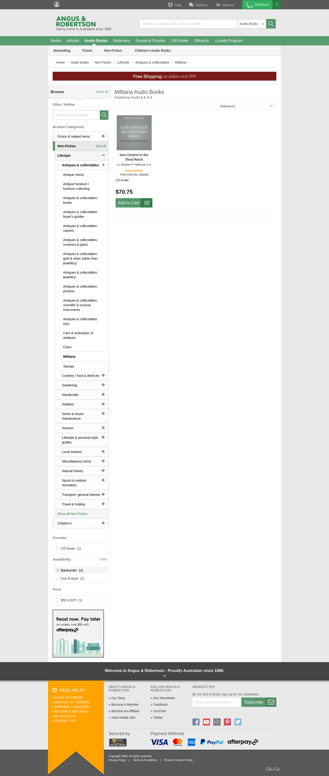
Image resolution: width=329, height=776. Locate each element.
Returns (224, 4)
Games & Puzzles (150, 41)
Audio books (80, 62)
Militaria (180, 62)
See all (101, 146)
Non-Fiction (113, 50)
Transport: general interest (81, 495)
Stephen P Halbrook (133, 164)
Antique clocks (73, 175)
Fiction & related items (74, 136)
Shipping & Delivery (72, 707)
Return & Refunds (71, 711)
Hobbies (68, 404)
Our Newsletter (164, 698)
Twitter (158, 717)
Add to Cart (135, 203)
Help (174, 4)
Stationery (121, 41)
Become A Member (125, 704)
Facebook (160, 704)
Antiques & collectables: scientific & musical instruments (80, 305)
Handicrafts (70, 395)
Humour (68, 428)
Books (56, 41)
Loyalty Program (229, 41)
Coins (67, 347)
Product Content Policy (178, 760)
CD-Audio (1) (68, 548)
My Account (65, 716)
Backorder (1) (69, 570)
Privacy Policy (117, 760)
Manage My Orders (71, 702)
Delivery (198, 4)
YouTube (159, 711)
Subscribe (260, 702)
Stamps (68, 366)
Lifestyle (123, 62)
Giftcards (201, 41)
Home (60, 62)
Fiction (87, 50)
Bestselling (62, 50)
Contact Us (64, 721)
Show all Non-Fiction (72, 514)
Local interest (71, 452)
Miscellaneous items (76, 461)
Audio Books (96, 41)
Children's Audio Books (153, 50)
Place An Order (68, 697)
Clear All (102, 92)
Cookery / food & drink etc (80, 376)
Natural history (72, 471)
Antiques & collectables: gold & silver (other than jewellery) (80, 258)
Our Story (118, 698)
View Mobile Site (123, 717)
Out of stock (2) (70, 578)
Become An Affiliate (125, 711)
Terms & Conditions (145, 760)
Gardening (69, 385)
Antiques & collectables (152, 62)
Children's (65, 523)
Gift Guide (179, 41)
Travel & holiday (73, 504)
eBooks (73, 41)
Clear (103, 559)
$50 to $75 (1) (69, 600)
